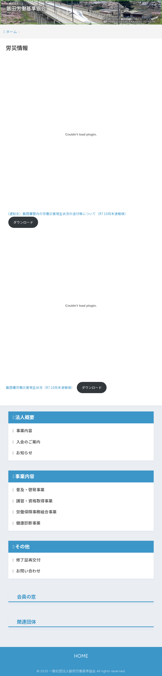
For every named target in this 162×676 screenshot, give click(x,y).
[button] (81, 12)
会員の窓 (26, 596)
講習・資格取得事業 (34, 501)
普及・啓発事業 (30, 489)
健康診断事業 (28, 523)
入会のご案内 (28, 442)
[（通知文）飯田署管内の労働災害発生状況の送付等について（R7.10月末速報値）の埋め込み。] (81, 134)
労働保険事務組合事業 (36, 512)
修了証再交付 (28, 560)
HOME (81, 656)
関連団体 (26, 621)
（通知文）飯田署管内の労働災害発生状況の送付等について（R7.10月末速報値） (67, 213)
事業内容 (24, 430)
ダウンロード (23, 222)
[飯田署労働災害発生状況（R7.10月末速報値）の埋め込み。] (81, 305)
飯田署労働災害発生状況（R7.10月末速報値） (40, 387)
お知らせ (24, 453)
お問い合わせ (28, 571)
